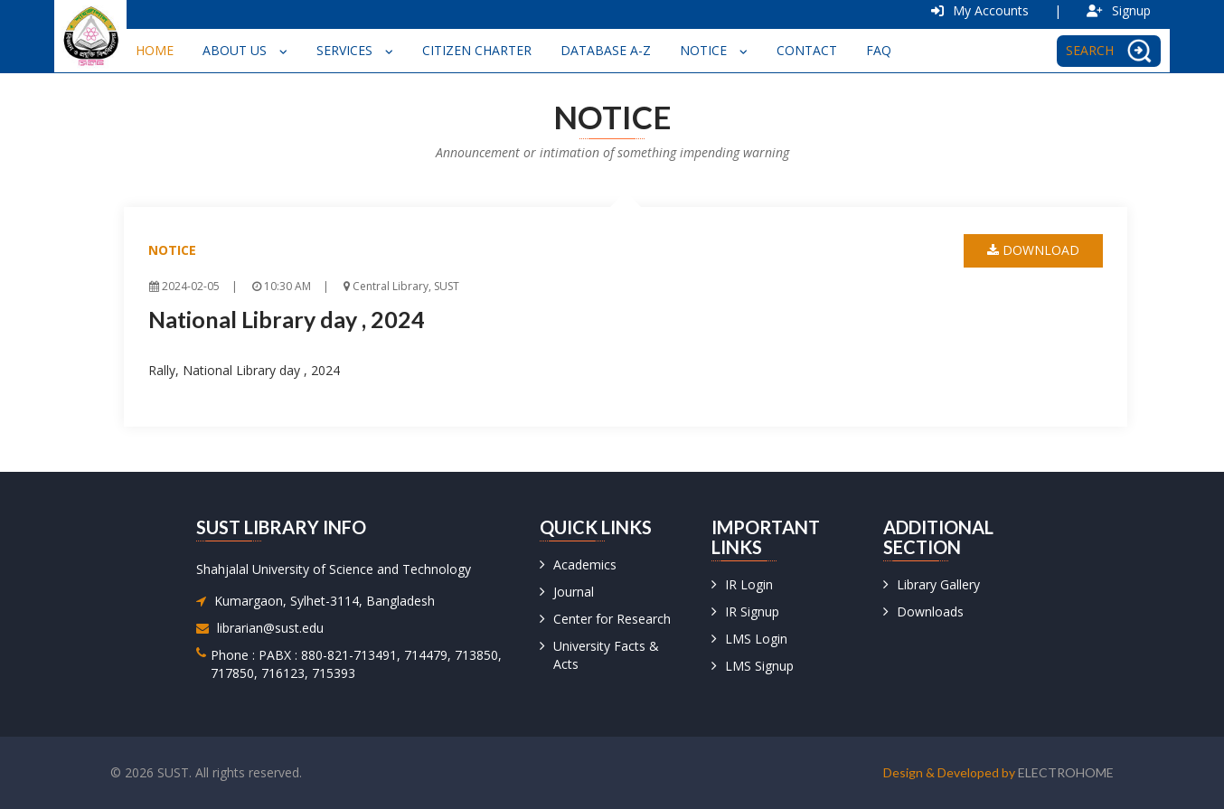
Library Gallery (938, 584)
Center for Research (612, 618)
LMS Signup (759, 665)
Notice (714, 50)
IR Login (749, 584)
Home (155, 50)
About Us (244, 50)
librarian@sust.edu (270, 627)
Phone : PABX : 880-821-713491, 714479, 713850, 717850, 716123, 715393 (356, 664)
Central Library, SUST (401, 286)
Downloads (930, 611)
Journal (573, 591)
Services (354, 50)
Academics (585, 564)
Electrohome (1066, 772)
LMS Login (756, 638)
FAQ (878, 50)
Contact (807, 50)
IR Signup (752, 611)
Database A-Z (605, 50)
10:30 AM (281, 286)
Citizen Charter (477, 50)
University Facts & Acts (606, 655)
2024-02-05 (184, 286)
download (1033, 250)
